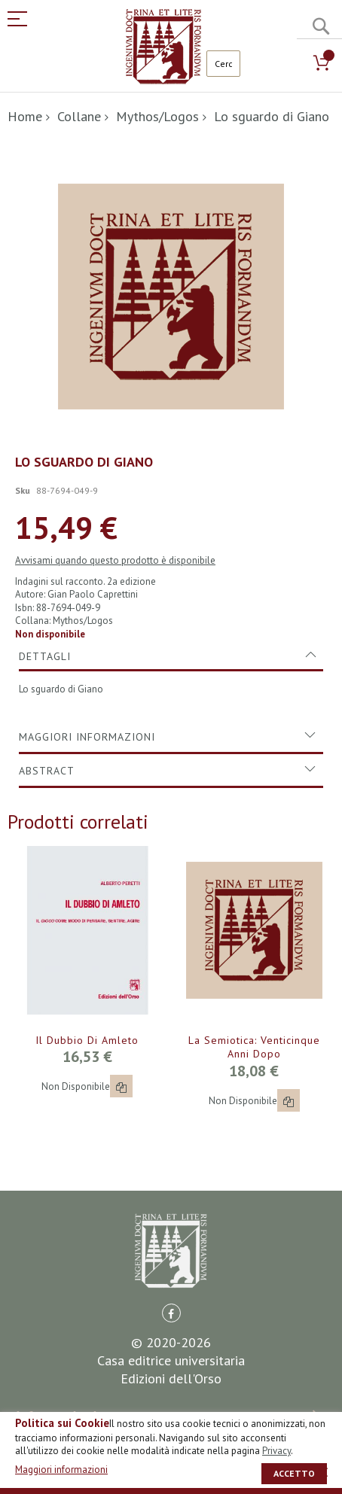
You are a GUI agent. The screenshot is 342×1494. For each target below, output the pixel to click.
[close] (323, 1472)
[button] (121, 1086)
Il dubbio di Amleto (87, 1040)
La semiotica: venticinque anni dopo (254, 1047)
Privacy (276, 1450)
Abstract (47, 770)
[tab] (171, 656)
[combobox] (223, 63)
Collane (79, 116)
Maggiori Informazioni (87, 737)
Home (25, 116)
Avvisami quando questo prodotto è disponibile (115, 560)
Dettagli (45, 656)
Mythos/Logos (157, 116)
